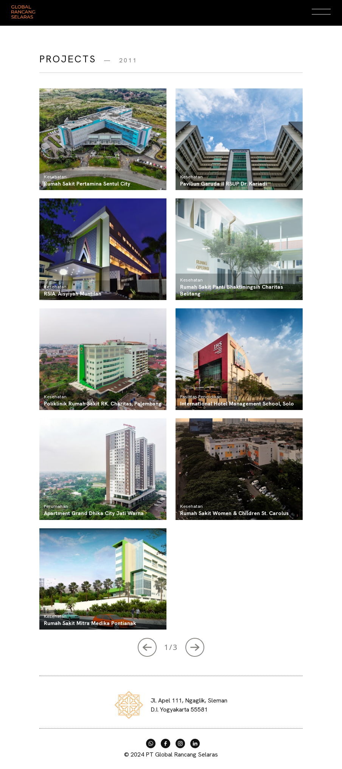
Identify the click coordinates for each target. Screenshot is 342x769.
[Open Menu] (321, 11)
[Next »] (147, 647)
